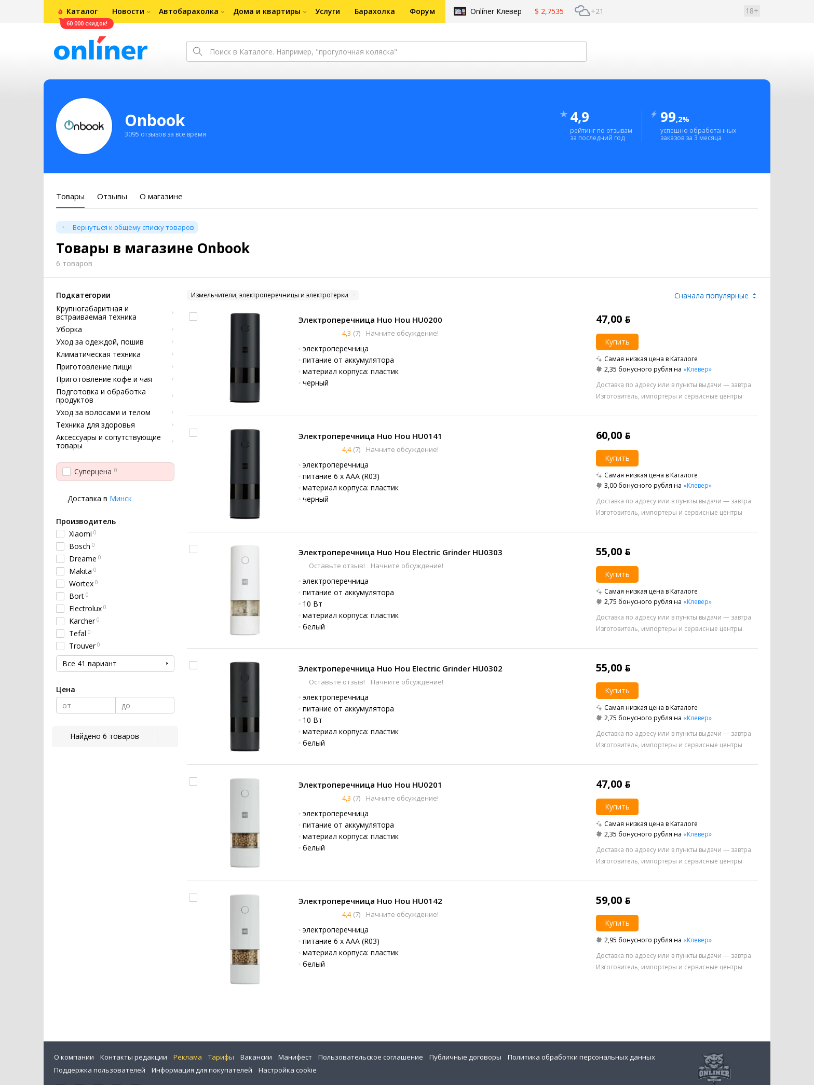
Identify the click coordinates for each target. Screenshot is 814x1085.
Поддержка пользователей (99, 1070)
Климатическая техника (98, 354)
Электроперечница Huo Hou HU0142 (370, 901)
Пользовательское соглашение (370, 1057)
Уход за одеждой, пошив (100, 342)
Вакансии (256, 1057)
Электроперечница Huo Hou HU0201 (370, 784)
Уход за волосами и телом (103, 412)
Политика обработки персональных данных (581, 1057)
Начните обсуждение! (401, 333)
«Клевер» (697, 369)
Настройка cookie (288, 1070)
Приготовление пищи (94, 367)
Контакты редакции (133, 1057)
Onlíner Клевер (496, 11)
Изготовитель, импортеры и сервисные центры (669, 396)
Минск (121, 498)
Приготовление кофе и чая (104, 379)
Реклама (187, 1057)
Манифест (295, 1057)
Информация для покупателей (202, 1070)
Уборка (69, 329)
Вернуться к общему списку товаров (133, 227)
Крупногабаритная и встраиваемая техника (96, 313)
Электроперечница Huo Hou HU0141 (370, 436)
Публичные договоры (465, 1057)
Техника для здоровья (95, 425)
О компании (74, 1057)
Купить (617, 342)
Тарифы (221, 1057)
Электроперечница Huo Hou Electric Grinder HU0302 (401, 668)
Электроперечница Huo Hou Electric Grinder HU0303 (401, 552)
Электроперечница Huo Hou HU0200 (370, 319)
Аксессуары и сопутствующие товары (108, 441)
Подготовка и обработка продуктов (101, 396)
